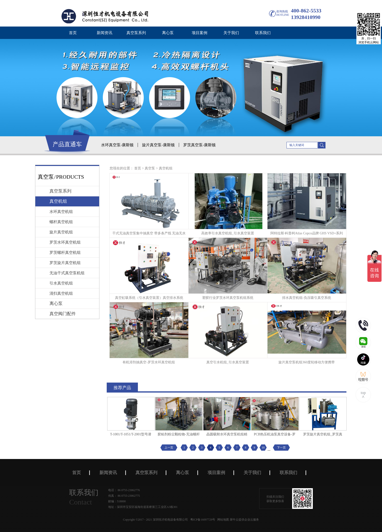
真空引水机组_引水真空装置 (227, 362)
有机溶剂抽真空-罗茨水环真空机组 (149, 362)
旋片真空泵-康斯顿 (158, 145)
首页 (73, 33)
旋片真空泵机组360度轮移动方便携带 (306, 362)
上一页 (168, 447)
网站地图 (222, 519)
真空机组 (165, 168)
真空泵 (150, 168)
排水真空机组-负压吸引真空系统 (306, 298)
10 (263, 447)
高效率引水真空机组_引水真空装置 (227, 233)
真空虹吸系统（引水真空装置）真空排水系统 (149, 298)
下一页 (281, 447)
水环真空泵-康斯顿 (117, 145)
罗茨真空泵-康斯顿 (199, 145)
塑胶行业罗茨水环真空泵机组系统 (227, 298)
